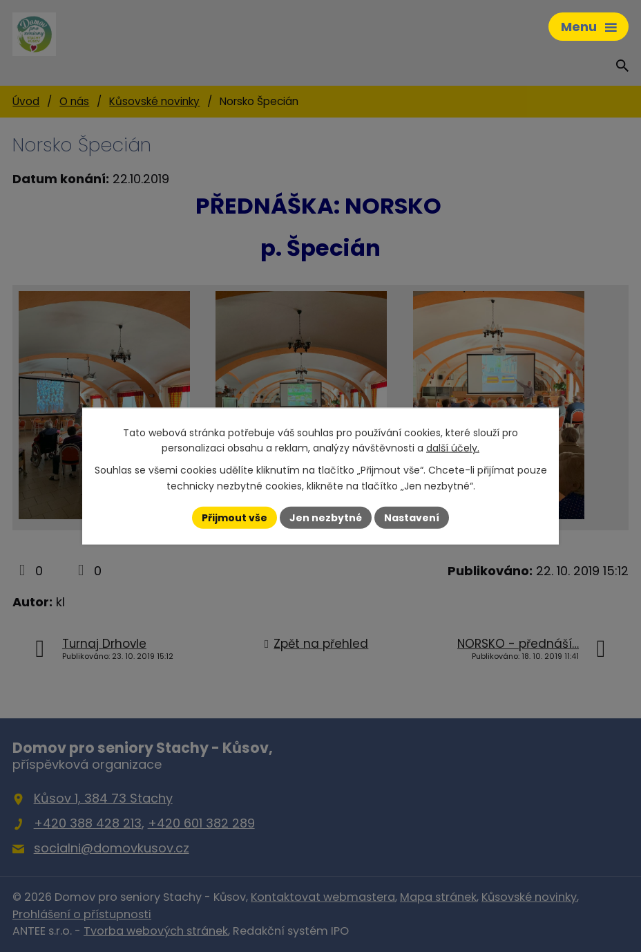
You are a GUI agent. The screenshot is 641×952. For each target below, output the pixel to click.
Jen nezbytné (325, 517)
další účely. (452, 448)
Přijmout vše (234, 517)
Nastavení (411, 517)
